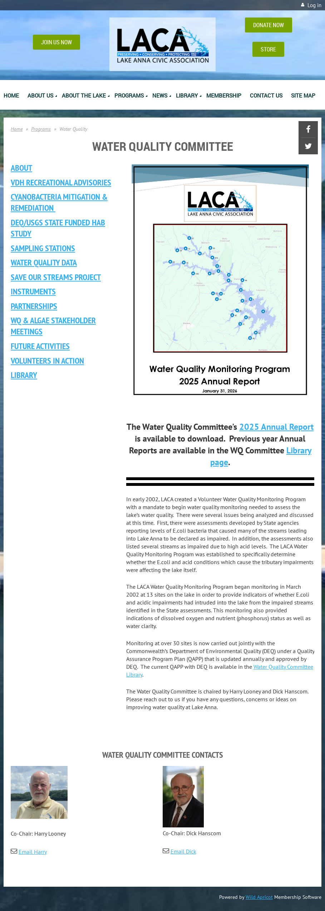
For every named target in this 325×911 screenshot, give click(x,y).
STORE (268, 49)
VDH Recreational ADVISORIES (61, 182)
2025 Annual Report (276, 426)
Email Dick (183, 851)
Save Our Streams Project (56, 277)
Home (17, 129)
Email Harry (33, 851)
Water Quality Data (44, 262)
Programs (41, 129)
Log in (314, 5)
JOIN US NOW (56, 42)
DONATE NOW (268, 25)
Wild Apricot (259, 897)
